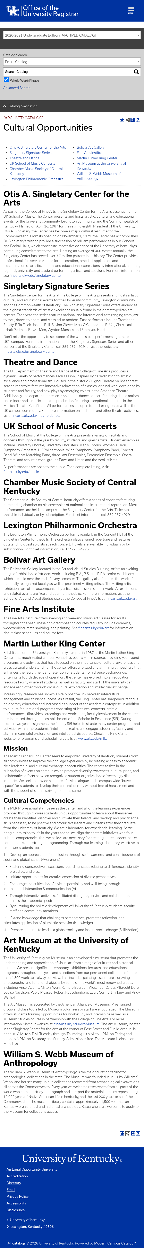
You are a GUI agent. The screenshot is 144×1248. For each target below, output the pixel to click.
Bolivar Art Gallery (90, 147)
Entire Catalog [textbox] (16, 62)
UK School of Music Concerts (32, 163)
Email (11, 1190)
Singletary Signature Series (30, 153)
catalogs (19, 1243)
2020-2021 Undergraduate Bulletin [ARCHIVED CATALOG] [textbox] (50, 35)
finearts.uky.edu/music (21, 472)
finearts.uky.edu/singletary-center (36, 275)
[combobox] (72, 35)
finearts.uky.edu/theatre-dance (35, 415)
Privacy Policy (18, 1196)
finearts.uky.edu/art (121, 598)
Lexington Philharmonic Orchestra (36, 179)
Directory (14, 1183)
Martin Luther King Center (97, 158)
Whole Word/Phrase (24, 80)
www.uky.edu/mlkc (93, 738)
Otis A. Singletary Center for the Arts (38, 147)
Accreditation (17, 1176)
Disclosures (16, 1210)
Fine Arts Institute (90, 153)
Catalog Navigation (22, 106)
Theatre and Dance (24, 158)
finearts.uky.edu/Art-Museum (77, 1024)
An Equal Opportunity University (32, 1169)
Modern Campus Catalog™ (115, 1243)
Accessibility (16, 1203)
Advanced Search (17, 88)
